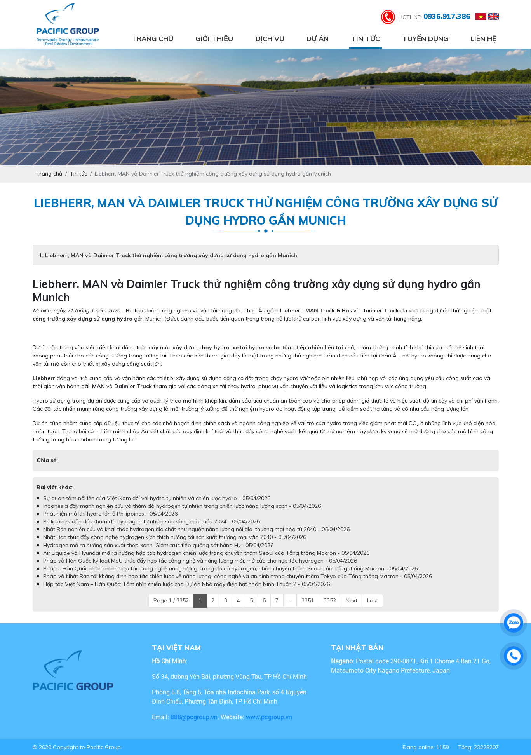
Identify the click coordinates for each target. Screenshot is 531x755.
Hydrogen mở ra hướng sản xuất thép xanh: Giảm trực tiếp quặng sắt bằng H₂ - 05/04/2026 (158, 545)
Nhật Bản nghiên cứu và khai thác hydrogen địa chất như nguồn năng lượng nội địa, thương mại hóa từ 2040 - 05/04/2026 (196, 529)
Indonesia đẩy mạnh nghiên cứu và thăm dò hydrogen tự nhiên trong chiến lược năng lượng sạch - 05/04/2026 (182, 505)
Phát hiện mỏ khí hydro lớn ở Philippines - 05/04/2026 (110, 513)
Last (372, 600)
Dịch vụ (270, 38)
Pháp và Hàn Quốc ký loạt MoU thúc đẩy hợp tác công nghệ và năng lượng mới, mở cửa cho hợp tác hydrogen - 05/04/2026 (200, 560)
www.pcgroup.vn (270, 717)
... (290, 600)
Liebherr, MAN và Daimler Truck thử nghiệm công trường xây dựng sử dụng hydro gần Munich (171, 255)
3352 (330, 600)
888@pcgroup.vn (194, 717)
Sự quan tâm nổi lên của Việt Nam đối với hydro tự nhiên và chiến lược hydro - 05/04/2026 (156, 498)
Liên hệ (483, 38)
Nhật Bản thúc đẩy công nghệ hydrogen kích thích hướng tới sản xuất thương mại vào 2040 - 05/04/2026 (174, 537)
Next (351, 600)
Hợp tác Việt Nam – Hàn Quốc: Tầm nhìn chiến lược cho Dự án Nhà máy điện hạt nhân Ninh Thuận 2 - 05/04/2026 (186, 584)
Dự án (317, 38)
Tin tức (365, 38)
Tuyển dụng (425, 38)
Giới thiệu (214, 38)
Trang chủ (152, 38)
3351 (307, 600)
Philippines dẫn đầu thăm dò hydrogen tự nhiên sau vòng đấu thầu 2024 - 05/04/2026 (151, 521)
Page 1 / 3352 (171, 600)
